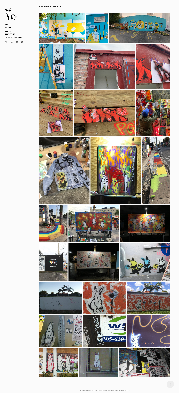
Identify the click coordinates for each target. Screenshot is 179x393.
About (8, 24)
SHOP (7, 31)
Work (8, 27)
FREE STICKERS (13, 37)
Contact (9, 34)
